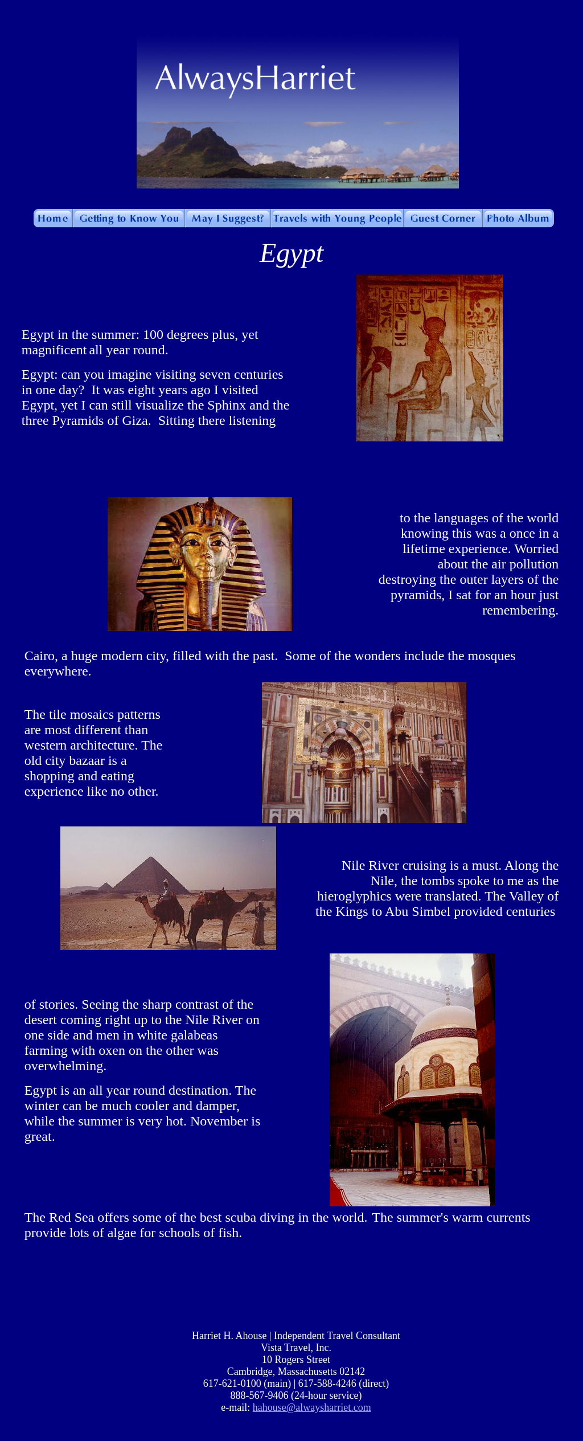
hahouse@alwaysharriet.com (312, 1407)
